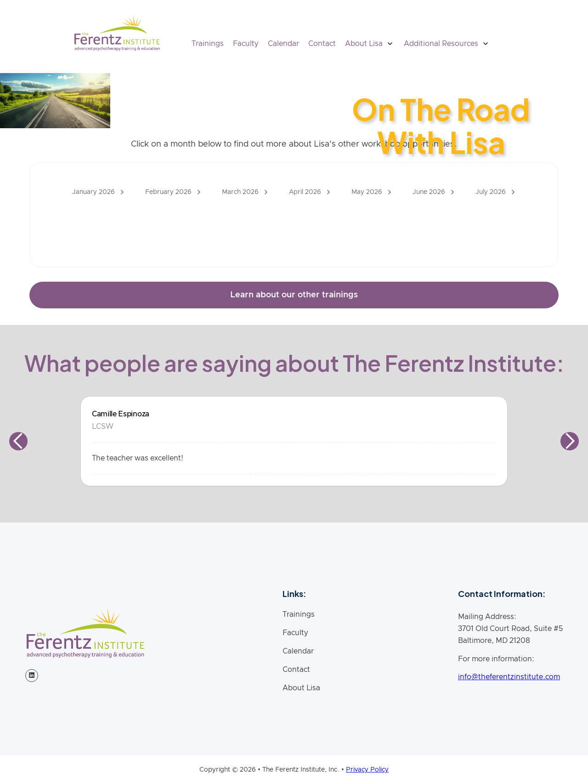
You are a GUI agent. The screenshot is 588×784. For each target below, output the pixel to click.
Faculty (246, 43)
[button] (369, 43)
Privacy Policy (367, 770)
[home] (117, 33)
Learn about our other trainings (294, 295)
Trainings (208, 43)
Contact (322, 43)
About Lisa (301, 688)
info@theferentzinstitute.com (509, 677)
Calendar (283, 43)
